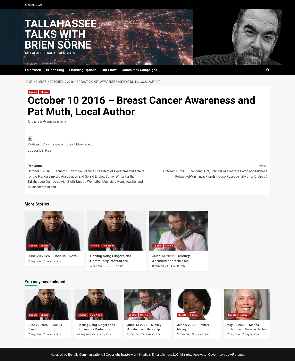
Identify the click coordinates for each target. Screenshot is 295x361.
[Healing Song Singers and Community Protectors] (116, 231)
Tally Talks (36, 121)
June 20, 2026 (53, 261)
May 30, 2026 (252, 334)
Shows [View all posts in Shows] (44, 92)
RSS (48, 150)
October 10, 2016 (56, 121)
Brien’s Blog (55, 70)
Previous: (88, 177)
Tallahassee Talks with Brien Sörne (60, 34)
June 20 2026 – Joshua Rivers (52, 256)
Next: (207, 171)
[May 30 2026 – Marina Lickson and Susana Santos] (247, 304)
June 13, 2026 (177, 266)
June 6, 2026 (202, 334)
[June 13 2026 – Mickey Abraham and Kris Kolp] (178, 231)
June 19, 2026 (115, 266)
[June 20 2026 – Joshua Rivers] (54, 231)
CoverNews (216, 354)
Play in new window (58, 144)
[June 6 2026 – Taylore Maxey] (197, 304)
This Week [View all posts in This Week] (108, 245)
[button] (267, 70)
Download (84, 144)
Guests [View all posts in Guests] (33, 92)
